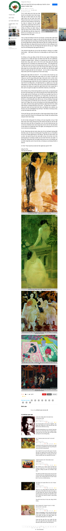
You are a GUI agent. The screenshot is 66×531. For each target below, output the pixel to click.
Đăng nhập (33, 410)
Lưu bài (49, 394)
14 (53, 526)
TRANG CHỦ (12, 14)
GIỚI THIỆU (11, 17)
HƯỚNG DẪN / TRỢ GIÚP (13, 24)
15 (55, 526)
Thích (44, 394)
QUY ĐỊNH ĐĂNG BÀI (14, 20)
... (41, 527)
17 (34, 527)
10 (43, 526)
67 (43, 527)
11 (45, 526)
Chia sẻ (29, 2)
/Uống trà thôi (12, 38)
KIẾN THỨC (34, 10)
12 (48, 526)
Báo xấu (54, 394)
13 (50, 526)
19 (39, 527)
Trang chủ (23, 2)
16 (32, 527)
